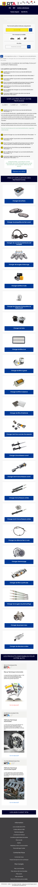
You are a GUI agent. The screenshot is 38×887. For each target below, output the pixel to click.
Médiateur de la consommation (19, 845)
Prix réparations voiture (11, 56)
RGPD (19, 843)
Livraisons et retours (19, 834)
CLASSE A (5, 105)
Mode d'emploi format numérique (19, 859)
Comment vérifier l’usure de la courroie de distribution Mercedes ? (18, 79)
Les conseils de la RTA (19, 826)
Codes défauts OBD (19, 829)
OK (29, 46)
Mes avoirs (19, 873)
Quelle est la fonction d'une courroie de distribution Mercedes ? (18, 72)
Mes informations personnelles (19, 879)
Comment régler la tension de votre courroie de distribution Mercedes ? (17, 94)
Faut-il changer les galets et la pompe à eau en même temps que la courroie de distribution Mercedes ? (19, 83)
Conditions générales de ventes (19, 837)
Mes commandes (19, 868)
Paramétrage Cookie (19, 848)
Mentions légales (19, 832)
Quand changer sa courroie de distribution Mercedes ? (19, 75)
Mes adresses (19, 876)
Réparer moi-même (19, 171)
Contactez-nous (19, 857)
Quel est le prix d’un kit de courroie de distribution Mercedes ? (17, 86)
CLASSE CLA (14, 105)
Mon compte (19, 864)
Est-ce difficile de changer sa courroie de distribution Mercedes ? (18, 90)
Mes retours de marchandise (19, 871)
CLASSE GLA (24, 105)
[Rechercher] (16, 46)
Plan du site (19, 840)
